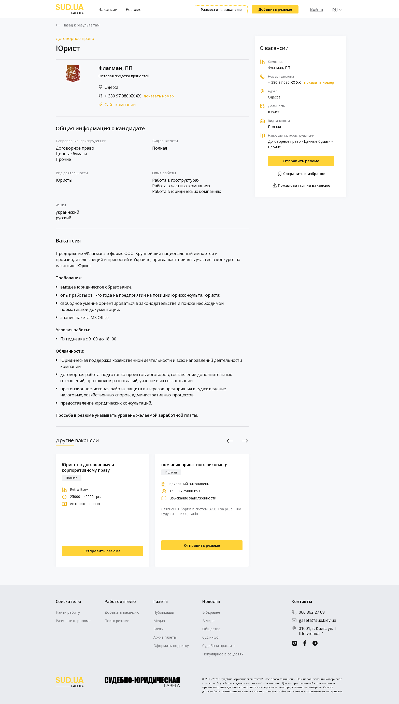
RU (335, 9)
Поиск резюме (117, 620)
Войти (316, 9)
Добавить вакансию (122, 612)
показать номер (159, 96)
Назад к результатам (80, 25)
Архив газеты (165, 637)
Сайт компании (120, 104)
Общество (211, 628)
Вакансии (108, 9)
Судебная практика (219, 645)
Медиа (159, 620)
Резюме (133, 9)
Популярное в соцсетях (222, 654)
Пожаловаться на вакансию (301, 185)
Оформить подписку (171, 645)
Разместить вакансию (221, 9)
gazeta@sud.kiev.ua (314, 620)
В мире (208, 620)
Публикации (163, 612)
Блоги (158, 628)
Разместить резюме (73, 620)
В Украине (211, 612)
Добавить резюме (275, 9)
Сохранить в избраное (301, 173)
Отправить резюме (301, 161)
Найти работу (68, 612)
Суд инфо (210, 637)
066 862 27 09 (308, 612)
